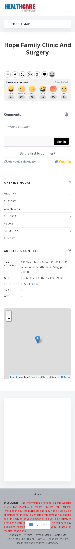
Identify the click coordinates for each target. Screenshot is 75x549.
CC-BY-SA (64, 377)
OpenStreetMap (38, 377)
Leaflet (13, 377)
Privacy (28, 535)
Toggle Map (18, 24)
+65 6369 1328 (30, 284)
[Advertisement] (37, 439)
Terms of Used (42, 535)
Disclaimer (15, 535)
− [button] (9, 318)
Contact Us (60, 535)
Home (37, 494)
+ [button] (9, 313)
